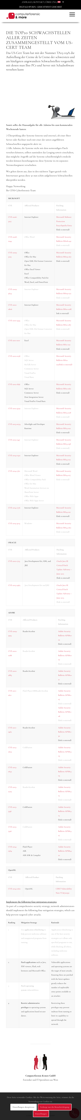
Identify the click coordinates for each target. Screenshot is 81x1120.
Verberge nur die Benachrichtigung (54, 1107)
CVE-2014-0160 (14, 888)
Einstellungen (41, 1114)
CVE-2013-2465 (14, 585)
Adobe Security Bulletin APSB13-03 (65, 751)
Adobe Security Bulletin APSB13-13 (65, 811)
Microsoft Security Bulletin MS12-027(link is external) (64, 360)
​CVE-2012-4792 (14, 408)
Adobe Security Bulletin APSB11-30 (65, 731)
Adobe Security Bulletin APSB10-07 (65, 655)
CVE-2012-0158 (14, 356)
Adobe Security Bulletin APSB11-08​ (65, 711)
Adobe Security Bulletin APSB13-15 (65, 791)
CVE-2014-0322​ (14, 455)
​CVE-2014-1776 (14, 507)
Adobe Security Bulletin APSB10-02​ (65, 635)
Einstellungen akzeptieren (23, 1107)
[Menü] (70, 14)
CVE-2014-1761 (14, 471)
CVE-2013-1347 (14, 440)
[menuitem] (27, 2)
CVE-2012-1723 (14, 561)
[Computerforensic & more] (33, 15)
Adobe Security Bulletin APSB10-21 (65, 675)
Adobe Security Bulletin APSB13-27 (65, 831)
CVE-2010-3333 (14, 320)
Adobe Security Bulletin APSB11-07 (65, 695)
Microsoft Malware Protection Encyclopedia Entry (64, 221)
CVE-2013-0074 (14, 424)
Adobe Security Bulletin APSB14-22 (65, 851)
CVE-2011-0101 (14, 340)
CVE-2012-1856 (14, 384)
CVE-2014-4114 (14, 523)
